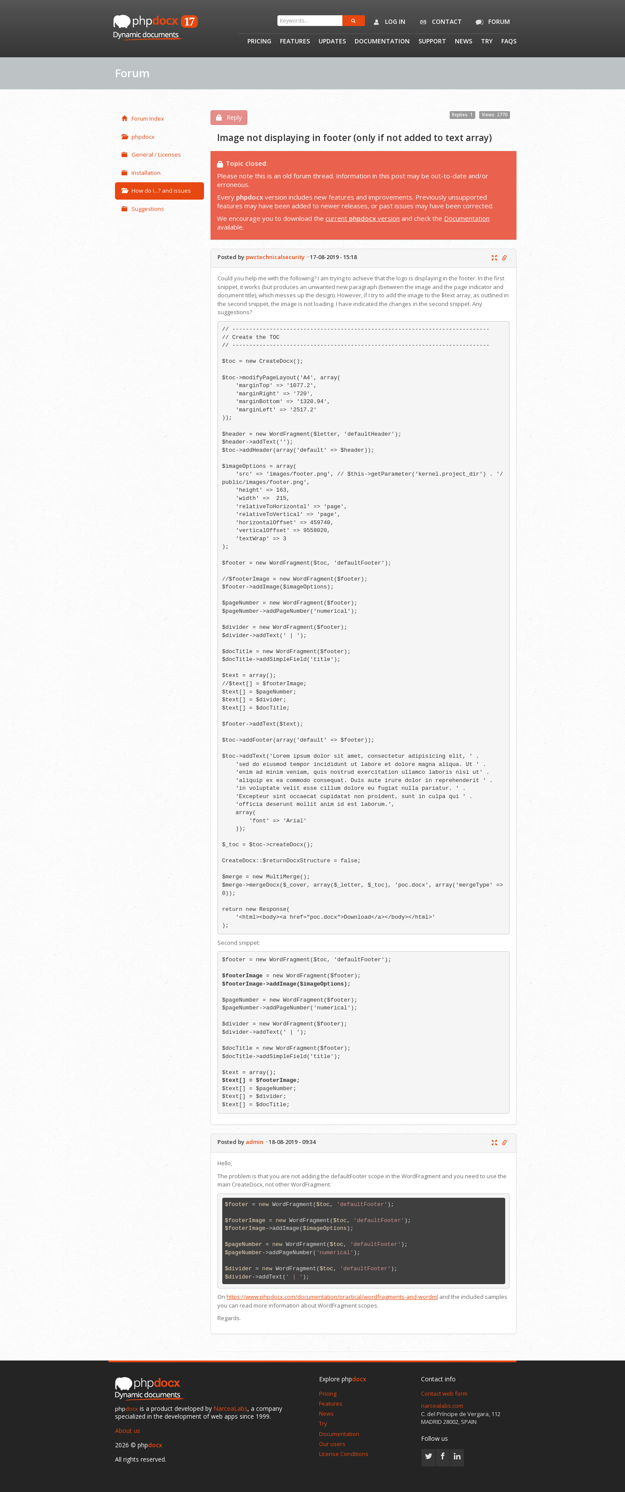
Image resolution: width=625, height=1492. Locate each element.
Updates (332, 41)
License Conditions (343, 1454)
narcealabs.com (442, 1406)
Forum (491, 22)
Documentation (382, 41)
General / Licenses (151, 154)
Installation (141, 173)
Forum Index (143, 118)
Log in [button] (387, 22)
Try (487, 41)
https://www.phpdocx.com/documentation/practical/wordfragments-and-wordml (332, 1297)
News (463, 41)
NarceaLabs (230, 1408)
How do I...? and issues (156, 190)
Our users (332, 1444)
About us (127, 1430)
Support (432, 41)
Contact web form (444, 1393)
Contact (439, 22)
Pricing (259, 41)
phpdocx (138, 137)
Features (295, 41)
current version (363, 218)
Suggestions (143, 209)
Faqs (508, 41)
